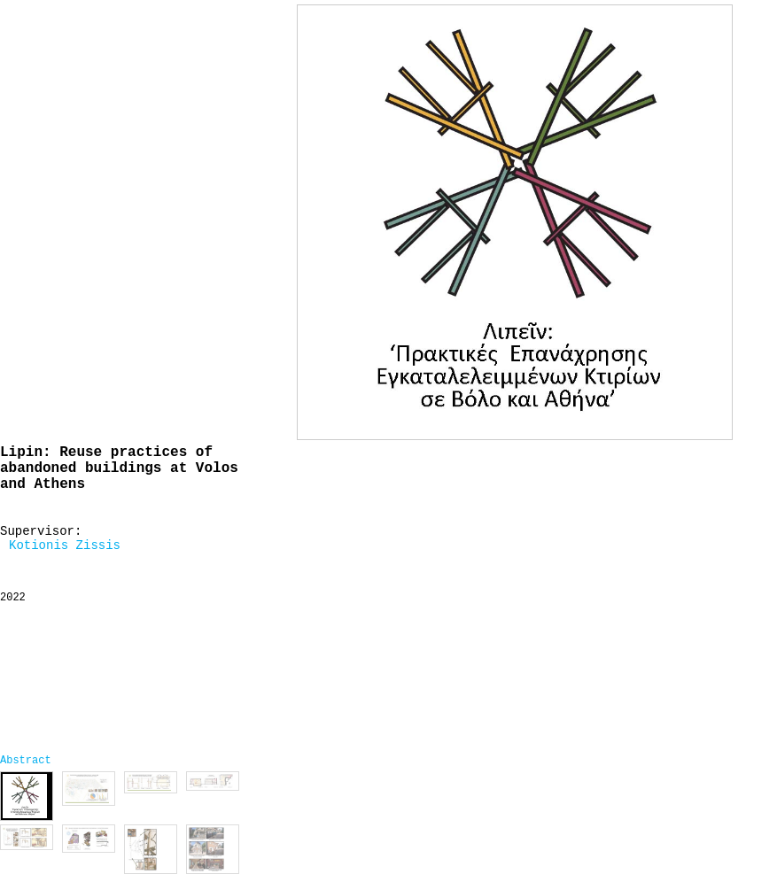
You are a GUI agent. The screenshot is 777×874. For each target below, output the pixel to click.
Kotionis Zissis (64, 545)
